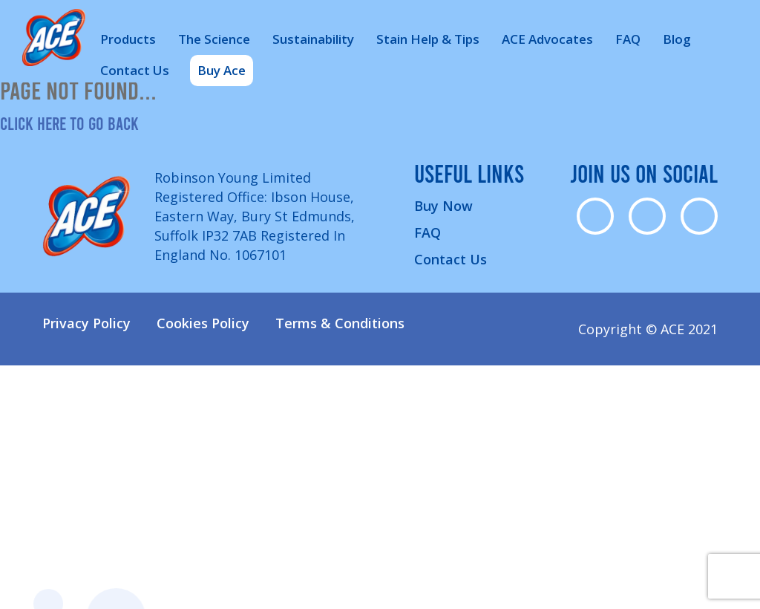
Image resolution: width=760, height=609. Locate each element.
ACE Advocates (547, 39)
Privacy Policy (86, 323)
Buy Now (443, 206)
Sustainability (313, 39)
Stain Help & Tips (427, 39)
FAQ (628, 39)
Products (128, 39)
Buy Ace (221, 70)
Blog (677, 39)
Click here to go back (69, 123)
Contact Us (134, 70)
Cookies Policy (203, 323)
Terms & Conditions (339, 323)
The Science (214, 39)
